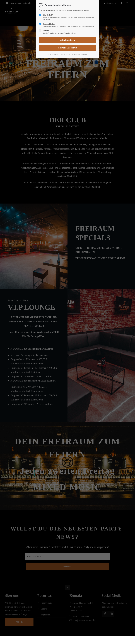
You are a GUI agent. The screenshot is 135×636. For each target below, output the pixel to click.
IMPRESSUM (65, 54)
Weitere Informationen (79, 54)
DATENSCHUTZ (53, 54)
